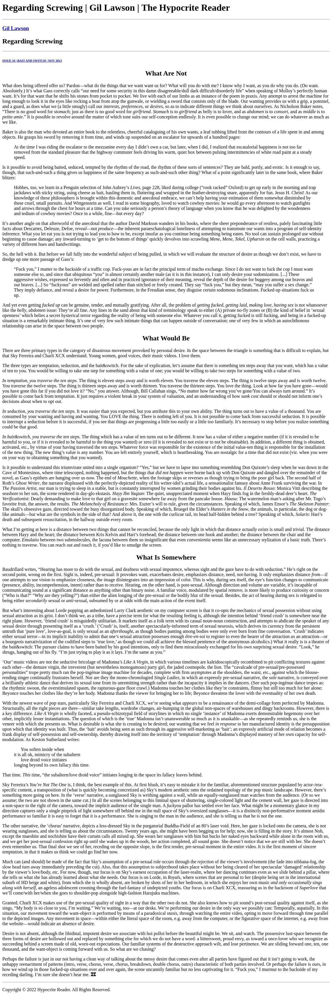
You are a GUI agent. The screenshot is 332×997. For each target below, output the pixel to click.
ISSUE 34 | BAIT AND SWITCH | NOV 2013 (32, 60)
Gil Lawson (15, 28)
